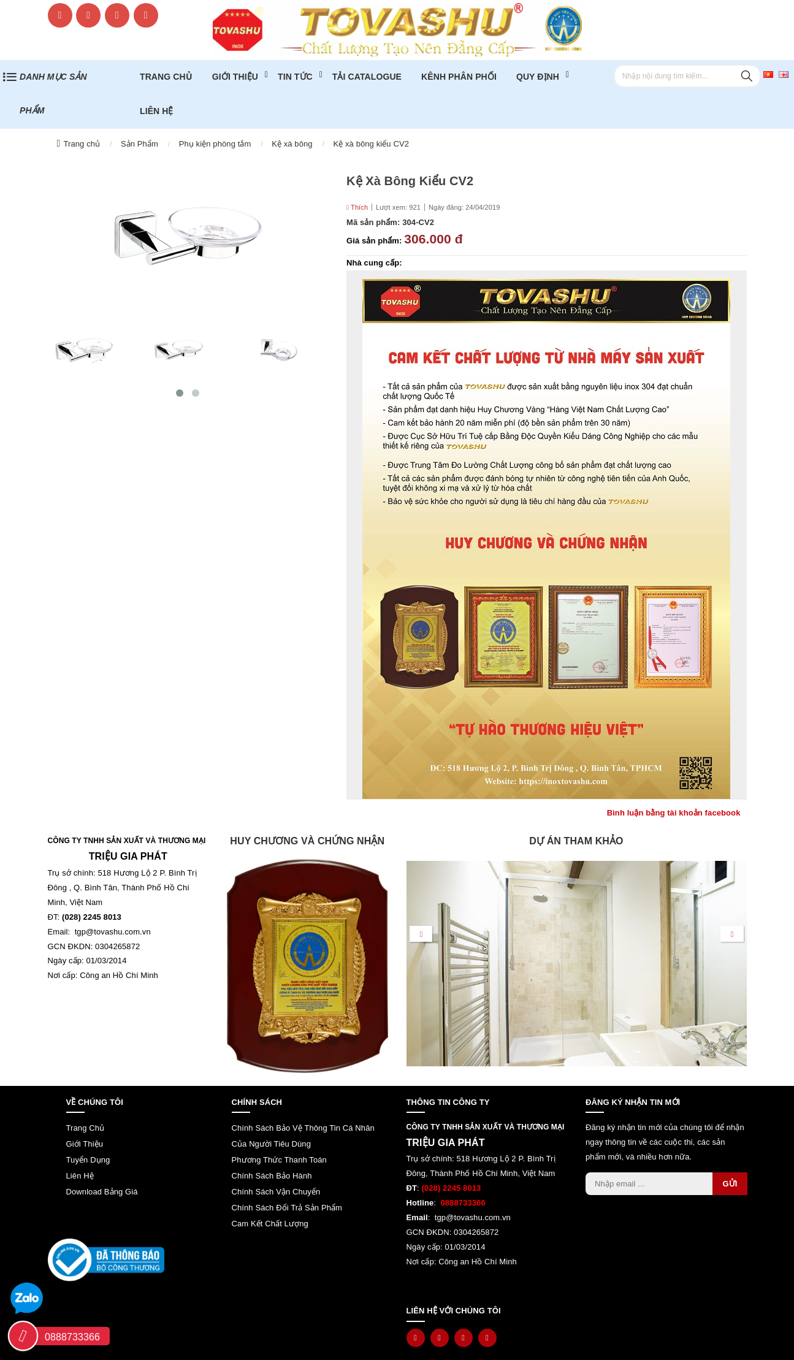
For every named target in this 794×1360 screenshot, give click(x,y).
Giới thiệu (235, 77)
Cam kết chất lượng (270, 1223)
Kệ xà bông (292, 143)
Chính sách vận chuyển (276, 1191)
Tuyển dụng (88, 1159)
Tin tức (295, 77)
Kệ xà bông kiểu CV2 (371, 143)
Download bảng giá (102, 1191)
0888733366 (72, 1337)
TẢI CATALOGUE (367, 77)
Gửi (729, 1183)
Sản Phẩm (139, 143)
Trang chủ (166, 77)
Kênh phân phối (459, 77)
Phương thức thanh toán (279, 1159)
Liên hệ (157, 111)
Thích (357, 207)
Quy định (537, 77)
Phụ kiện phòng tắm (215, 143)
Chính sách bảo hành (272, 1175)
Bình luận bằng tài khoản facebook (674, 812)
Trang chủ (81, 143)
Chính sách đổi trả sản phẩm (287, 1207)
